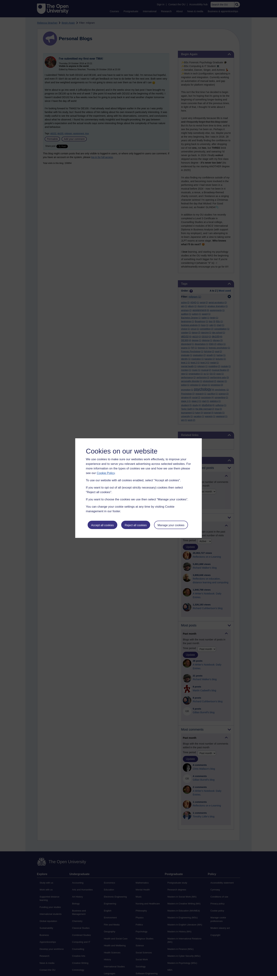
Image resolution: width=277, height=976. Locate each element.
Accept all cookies (102, 525)
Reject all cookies (136, 525)
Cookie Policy (106, 473)
